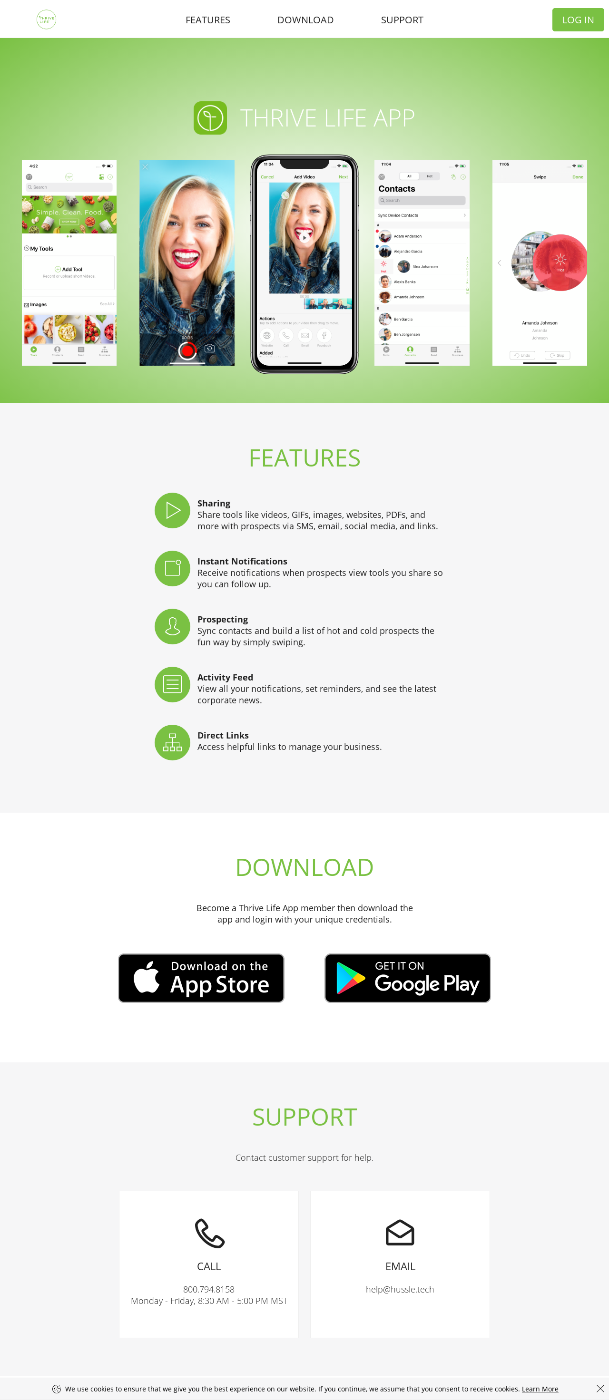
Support (402, 19)
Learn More (540, 1388)
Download (305, 19)
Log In (578, 19)
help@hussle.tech (400, 1243)
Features (208, 19)
